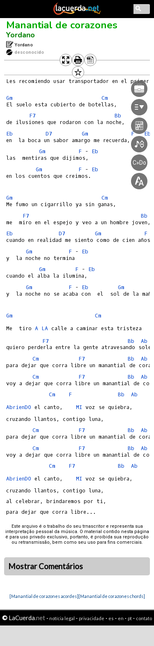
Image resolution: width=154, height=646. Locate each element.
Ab (144, 341)
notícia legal (62, 618)
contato (144, 618)
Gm (9, 97)
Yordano (20, 35)
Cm (98, 315)
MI (79, 407)
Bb (131, 341)
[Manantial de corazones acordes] (43, 596)
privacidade (91, 618)
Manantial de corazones (61, 25)
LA (44, 328)
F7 (32, 115)
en (121, 618)
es (111, 618)
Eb (9, 133)
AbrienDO (18, 407)
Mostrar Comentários (45, 566)
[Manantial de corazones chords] (111, 596)
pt (130, 618)
